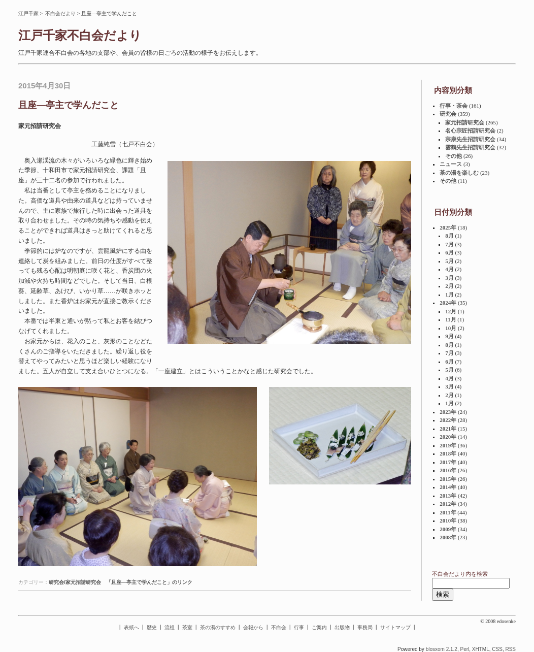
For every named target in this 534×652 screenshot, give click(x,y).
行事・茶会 (454, 106)
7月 (449, 244)
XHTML (480, 649)
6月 (449, 252)
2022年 (448, 420)
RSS (510, 649)
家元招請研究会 (464, 122)
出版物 (342, 627)
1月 (449, 294)
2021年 (448, 429)
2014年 (448, 487)
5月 (449, 261)
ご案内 (319, 627)
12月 (450, 311)
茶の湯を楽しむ (459, 173)
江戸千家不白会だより (80, 35)
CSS (497, 649)
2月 (449, 286)
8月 (449, 236)
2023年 (448, 412)
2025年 (448, 227)
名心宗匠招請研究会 (470, 130)
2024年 (448, 303)
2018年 (448, 453)
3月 (449, 278)
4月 (449, 269)
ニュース (451, 164)
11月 (450, 319)
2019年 (448, 445)
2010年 (448, 520)
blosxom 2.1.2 (441, 649)
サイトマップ (395, 627)
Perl (464, 649)
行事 (299, 627)
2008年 (448, 537)
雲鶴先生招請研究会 (470, 147)
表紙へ (131, 627)
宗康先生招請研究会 (470, 139)
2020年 (448, 437)
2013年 (448, 496)
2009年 (448, 529)
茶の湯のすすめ (218, 627)
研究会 (448, 114)
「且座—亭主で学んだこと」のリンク (149, 582)
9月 (449, 336)
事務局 (365, 627)
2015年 (448, 479)
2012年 (448, 504)
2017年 (448, 462)
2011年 (448, 512)
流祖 (169, 627)
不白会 (278, 627)
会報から (253, 627)
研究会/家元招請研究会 (75, 582)
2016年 (448, 470)
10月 (450, 328)
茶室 (187, 627)
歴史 (152, 627)
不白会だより (60, 13)
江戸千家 (28, 13)
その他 (453, 156)
